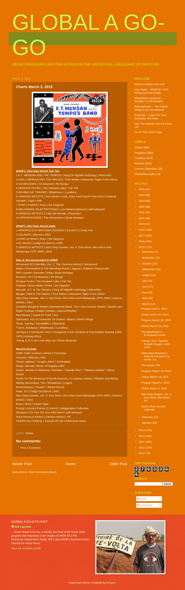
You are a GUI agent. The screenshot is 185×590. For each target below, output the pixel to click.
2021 (142, 212)
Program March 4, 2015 (155, 382)
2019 (142, 223)
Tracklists (140, 158)
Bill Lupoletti (23, 526)
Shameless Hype (145, 174)
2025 (142, 189)
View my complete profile (26, 548)
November (148, 257)
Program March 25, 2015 (156, 320)
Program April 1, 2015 (154, 308)
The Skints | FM (150, 365)
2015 (142, 247)
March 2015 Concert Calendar (153, 408)
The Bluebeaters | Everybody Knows (153, 333)
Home (71, 464)
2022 (142, 206)
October (147, 263)
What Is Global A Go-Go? (150, 84)
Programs (140, 152)
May (145, 292)
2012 (142, 441)
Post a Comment (31, 447)
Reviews (140, 163)
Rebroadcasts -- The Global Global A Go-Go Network (151, 108)
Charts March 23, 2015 (155, 326)
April (145, 298)
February (147, 417)
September (149, 269)
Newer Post (22, 464)
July (144, 280)
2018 (142, 229)
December (148, 251)
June (145, 286)
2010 (142, 453)
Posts (141, 498)
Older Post (118, 464)
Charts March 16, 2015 (155, 376)
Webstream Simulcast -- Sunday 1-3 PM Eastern (149, 100)
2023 (142, 200)
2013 (142, 436)
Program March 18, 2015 (156, 371)
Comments (145, 505)
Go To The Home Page (148, 132)
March (146, 303)
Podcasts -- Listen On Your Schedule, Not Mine (151, 117)
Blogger (111, 582)
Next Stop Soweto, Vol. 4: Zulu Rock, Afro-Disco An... (156, 397)
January (147, 422)
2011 (142, 447)
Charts (29, 433)
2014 (142, 430)
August (146, 275)
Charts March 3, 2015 (154, 388)
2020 (142, 218)
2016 (142, 241)
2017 (142, 235)
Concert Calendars (146, 168)
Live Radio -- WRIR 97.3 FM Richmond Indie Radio (151, 91)
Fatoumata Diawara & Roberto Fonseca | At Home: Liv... (155, 356)
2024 (142, 195)
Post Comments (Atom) (43, 472)
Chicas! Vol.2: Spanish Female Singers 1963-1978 (155, 344)
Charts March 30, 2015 (155, 314)
